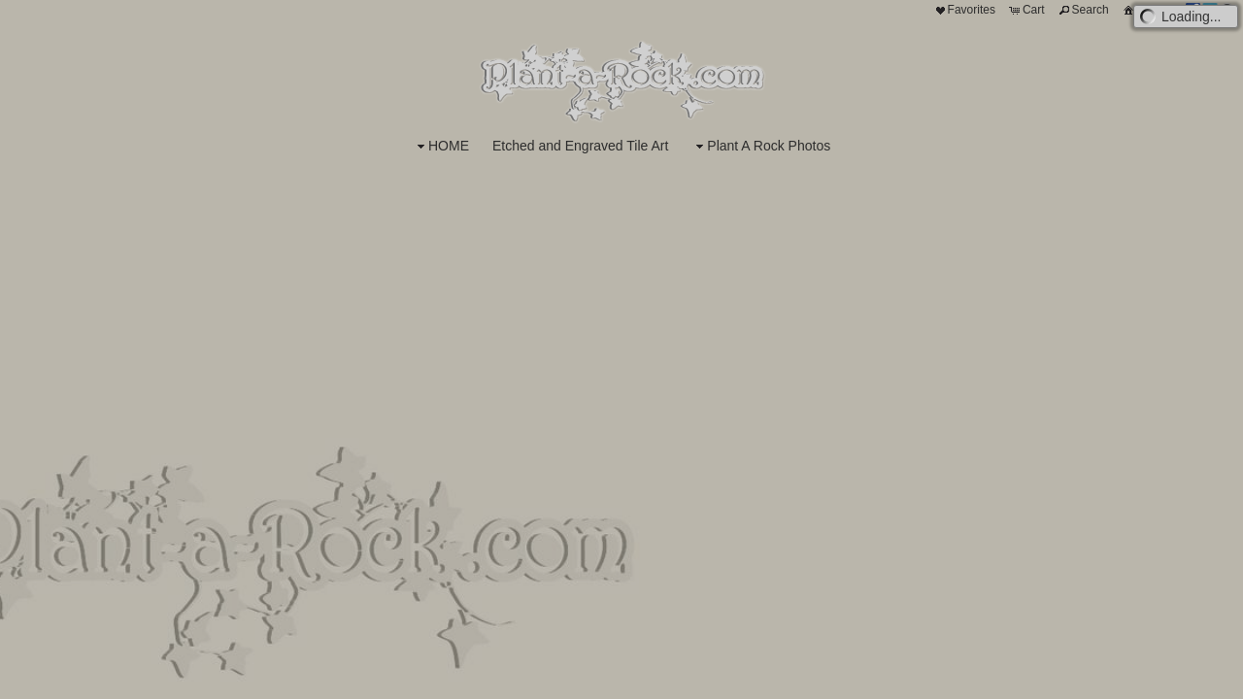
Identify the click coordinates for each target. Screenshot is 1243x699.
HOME (441, 146)
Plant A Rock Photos (760, 146)
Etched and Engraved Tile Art (580, 145)
